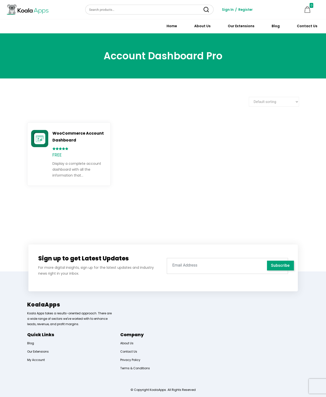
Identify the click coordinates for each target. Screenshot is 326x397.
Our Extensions (241, 26)
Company (132, 335)
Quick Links (40, 335)
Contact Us (307, 26)
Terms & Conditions (135, 368)
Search (206, 10)
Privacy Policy (130, 360)
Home (172, 26)
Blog (276, 26)
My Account (36, 360)
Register (246, 9)
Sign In (228, 9)
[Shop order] (274, 102)
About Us (202, 26)
